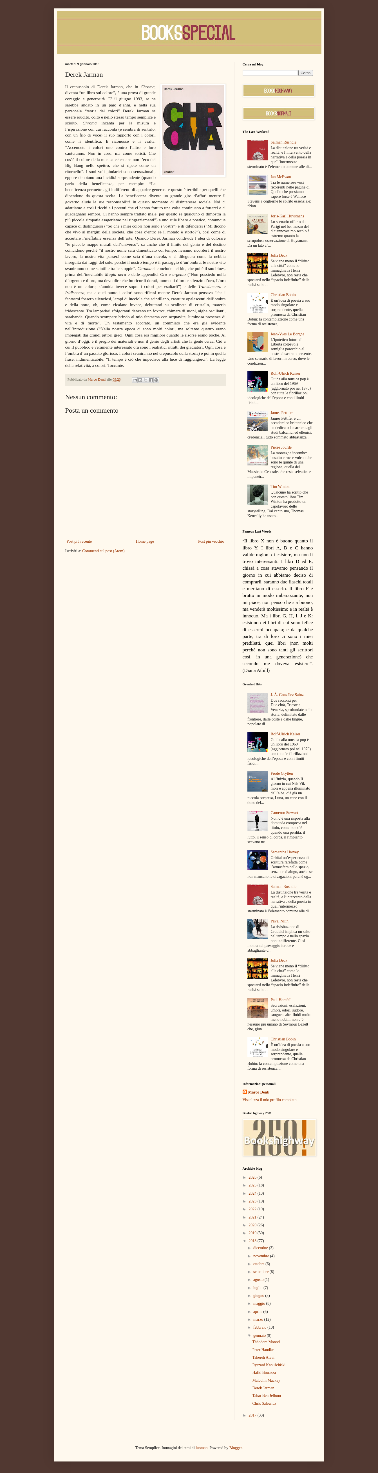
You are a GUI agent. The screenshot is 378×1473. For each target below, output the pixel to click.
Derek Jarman (263, 1388)
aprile (258, 1312)
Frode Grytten (282, 773)
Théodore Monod (266, 1342)
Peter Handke (263, 1350)
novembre (261, 1256)
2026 (253, 1177)
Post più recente (79, 541)
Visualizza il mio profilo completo (270, 1100)
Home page (145, 541)
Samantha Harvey (285, 852)
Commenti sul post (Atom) (103, 551)
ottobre (259, 1264)
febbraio (260, 1327)
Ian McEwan (281, 177)
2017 (253, 1415)
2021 (253, 1217)
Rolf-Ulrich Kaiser (285, 373)
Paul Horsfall (281, 1000)
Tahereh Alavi (263, 1357)
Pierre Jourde (281, 447)
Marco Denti (259, 1092)
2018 (253, 1241)
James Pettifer (282, 413)
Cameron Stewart (284, 813)
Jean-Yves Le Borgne (288, 334)
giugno (259, 1296)
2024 (253, 1193)
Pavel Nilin (279, 921)
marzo (258, 1319)
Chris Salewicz (264, 1403)
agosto (259, 1279)
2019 (253, 1233)
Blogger (235, 1448)
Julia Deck (279, 255)
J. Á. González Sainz (287, 695)
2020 (253, 1225)
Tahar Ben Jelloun (266, 1396)
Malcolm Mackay (266, 1380)
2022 (253, 1209)
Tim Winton (280, 487)
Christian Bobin (283, 295)
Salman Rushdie (283, 142)
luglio (258, 1288)
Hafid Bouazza (264, 1372)
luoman (201, 1448)
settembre (261, 1272)
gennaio (260, 1335)
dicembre (261, 1248)
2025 (253, 1185)
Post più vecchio (211, 541)
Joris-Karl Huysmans (287, 216)
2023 (253, 1201)
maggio (259, 1303)
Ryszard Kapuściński (268, 1365)
